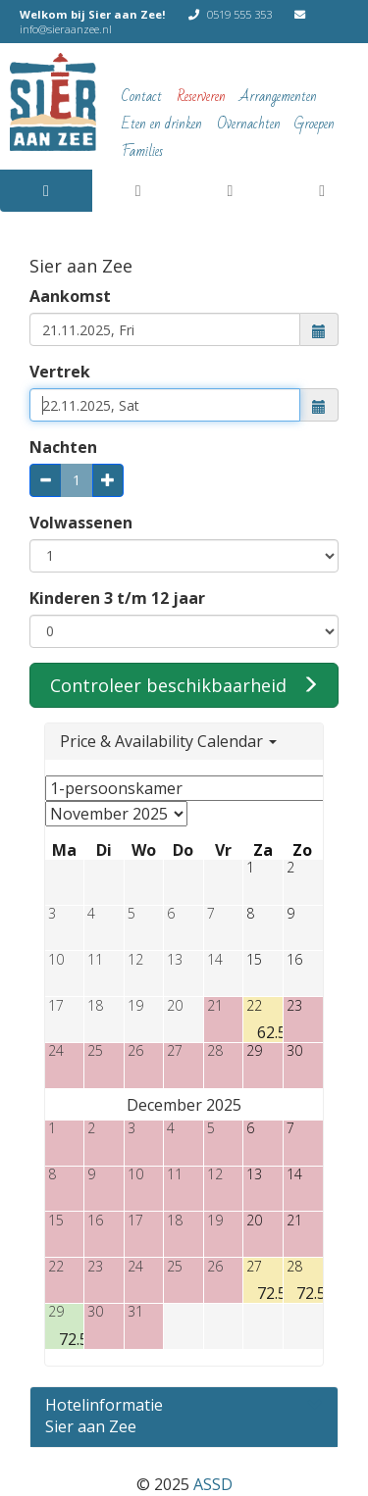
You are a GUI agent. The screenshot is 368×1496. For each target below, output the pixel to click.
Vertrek (59, 371)
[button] (319, 329)
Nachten (63, 447)
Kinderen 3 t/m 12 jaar (117, 598)
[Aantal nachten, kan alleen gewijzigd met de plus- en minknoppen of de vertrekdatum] (76, 480)
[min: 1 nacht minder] (45, 480)
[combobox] (164, 329)
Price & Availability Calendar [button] (168, 741)
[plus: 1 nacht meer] (108, 480)
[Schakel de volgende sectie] (184, 1408)
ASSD (213, 1484)
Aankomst (70, 296)
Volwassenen (80, 522)
